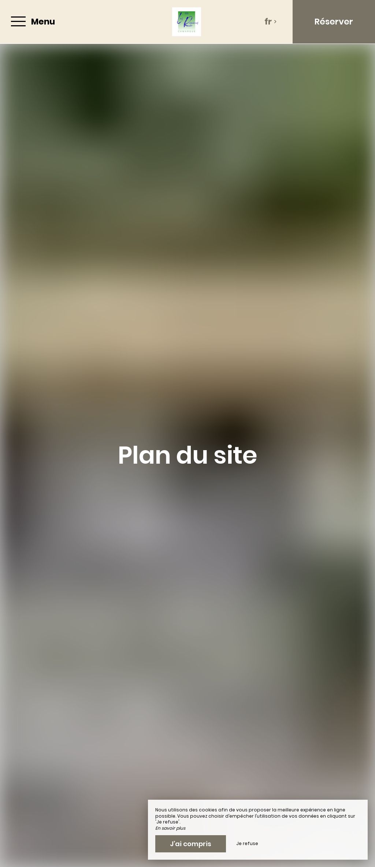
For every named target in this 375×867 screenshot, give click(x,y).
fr (270, 21)
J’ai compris (190, 843)
